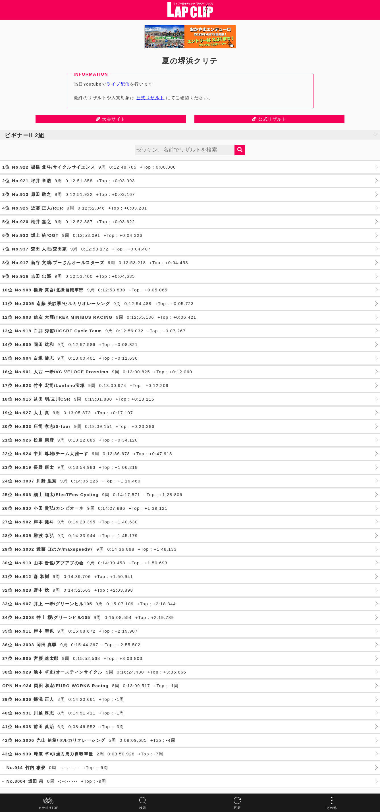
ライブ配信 (118, 84)
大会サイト (111, 119)
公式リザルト (150, 97)
